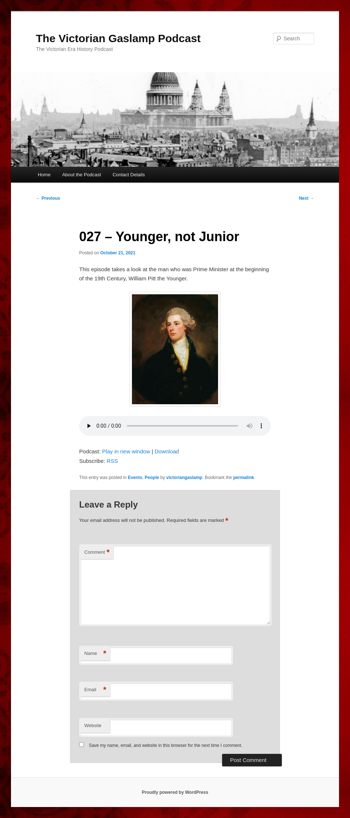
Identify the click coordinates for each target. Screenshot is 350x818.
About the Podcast (81, 174)
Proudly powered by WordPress (175, 792)
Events (135, 477)
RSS (112, 461)
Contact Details (129, 174)
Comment (97, 552)
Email (95, 690)
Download (167, 451)
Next (306, 198)
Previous (48, 198)
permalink (243, 477)
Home (44, 174)
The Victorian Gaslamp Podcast (118, 38)
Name (95, 653)
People (152, 477)
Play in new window (126, 451)
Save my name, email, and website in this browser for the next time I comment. (165, 745)
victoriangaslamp (184, 477)
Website (93, 725)
